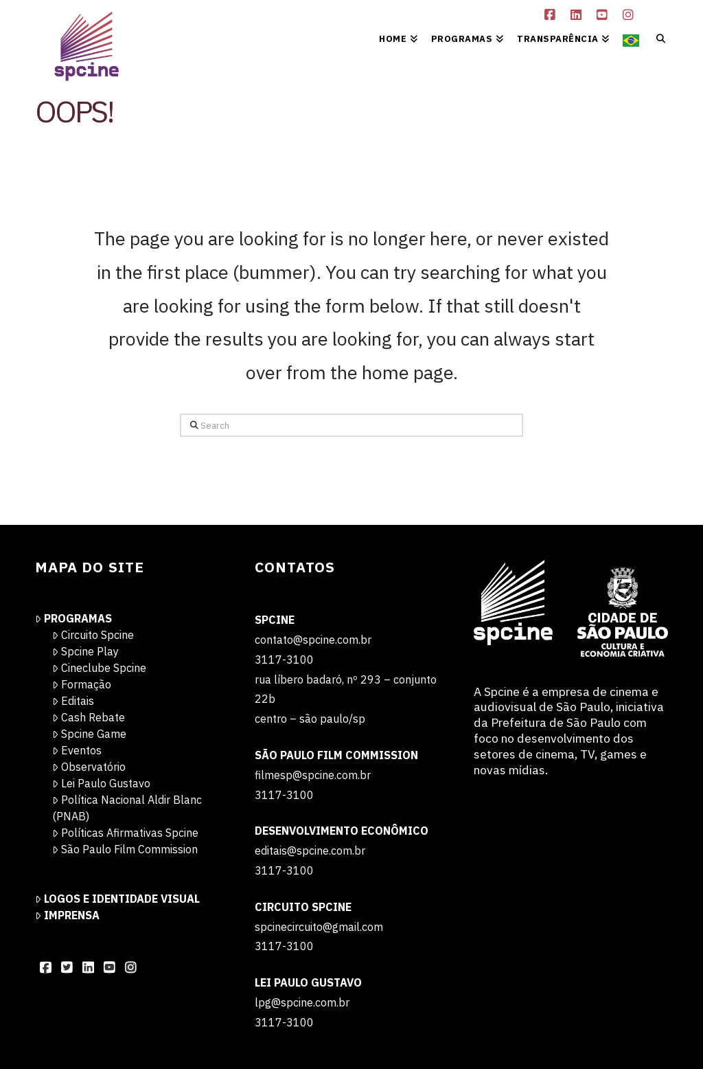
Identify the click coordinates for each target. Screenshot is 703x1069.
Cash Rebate (88, 717)
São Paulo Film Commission (125, 849)
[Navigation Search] (656, 38)
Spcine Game (89, 734)
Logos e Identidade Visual (117, 898)
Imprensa (67, 915)
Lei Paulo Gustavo (101, 783)
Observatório (89, 767)
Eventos (77, 750)
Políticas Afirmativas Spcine (125, 833)
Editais (73, 701)
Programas (73, 618)
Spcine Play (85, 651)
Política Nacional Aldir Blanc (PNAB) (127, 808)
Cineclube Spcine (99, 668)
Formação (81, 684)
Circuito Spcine (93, 635)
